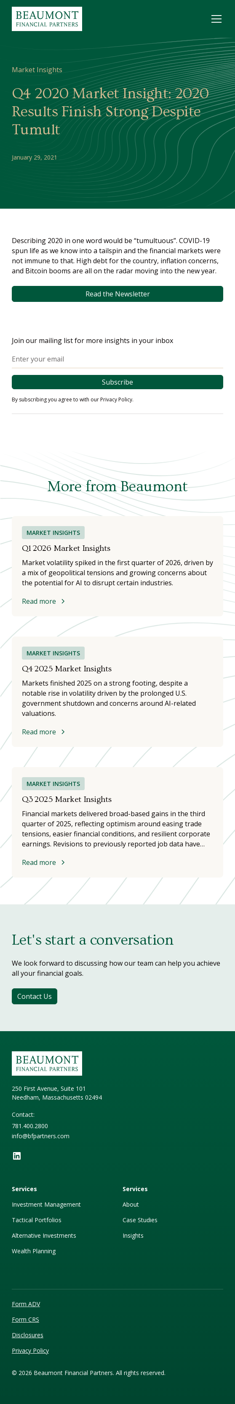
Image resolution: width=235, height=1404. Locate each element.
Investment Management (46, 1204)
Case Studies (140, 1220)
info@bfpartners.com (40, 1136)
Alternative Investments (44, 1235)
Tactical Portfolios (36, 1220)
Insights (133, 1235)
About (131, 1204)
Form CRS (25, 1319)
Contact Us (34, 996)
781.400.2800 (30, 1126)
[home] (50, 19)
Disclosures (27, 1335)
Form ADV (26, 1304)
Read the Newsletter (117, 294)
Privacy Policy (30, 1350)
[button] (214, 19)
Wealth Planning (34, 1251)
